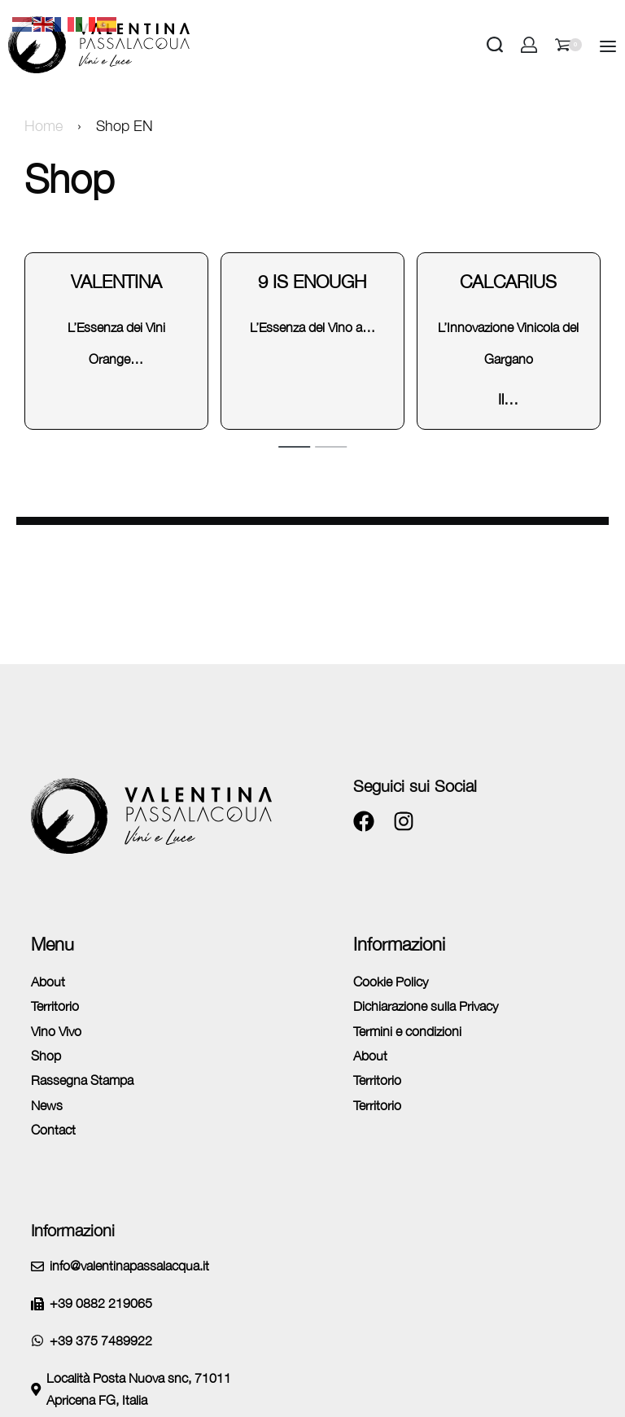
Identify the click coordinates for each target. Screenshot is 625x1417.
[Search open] (495, 45)
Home (43, 125)
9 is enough (312, 281)
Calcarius (508, 281)
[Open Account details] (529, 45)
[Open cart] (568, 45)
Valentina (116, 281)
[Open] (608, 46)
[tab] (294, 446)
